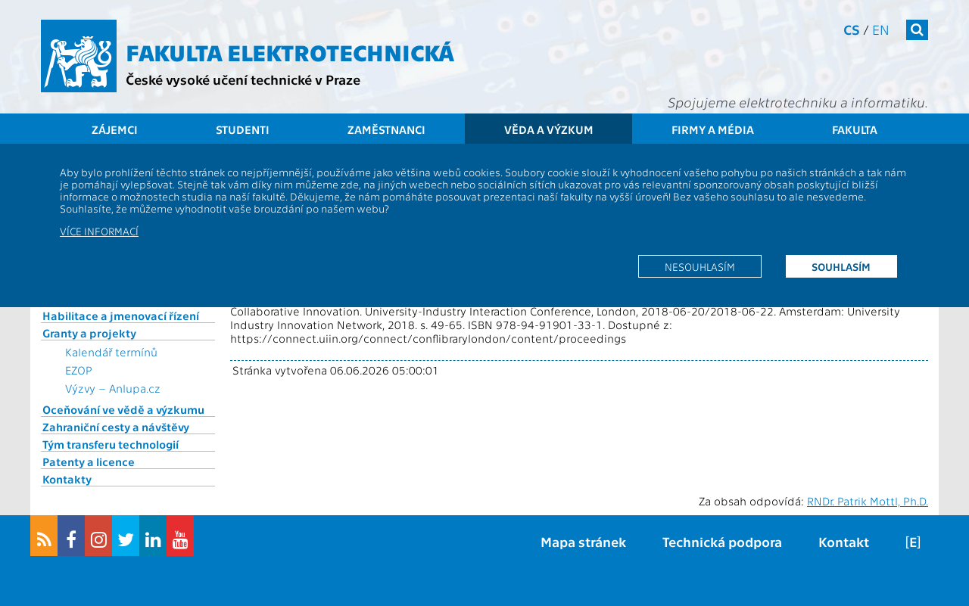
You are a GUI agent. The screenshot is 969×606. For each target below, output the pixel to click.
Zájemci (115, 129)
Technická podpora (722, 541)
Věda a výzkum (549, 129)
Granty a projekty (89, 333)
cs (851, 29)
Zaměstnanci (386, 129)
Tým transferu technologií (110, 444)
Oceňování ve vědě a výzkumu (123, 409)
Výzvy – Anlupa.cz (112, 388)
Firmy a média (712, 129)
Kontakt (843, 541)
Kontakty (67, 479)
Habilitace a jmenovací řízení (120, 315)
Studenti (243, 129)
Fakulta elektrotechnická (290, 51)
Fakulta (854, 129)
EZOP (78, 370)
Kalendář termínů (111, 352)
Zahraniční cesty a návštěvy (115, 427)
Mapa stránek (583, 541)
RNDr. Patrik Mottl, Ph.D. (867, 501)
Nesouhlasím (700, 266)
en (881, 29)
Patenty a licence (88, 461)
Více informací (99, 231)
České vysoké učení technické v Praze (243, 79)
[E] (913, 541)
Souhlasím (841, 266)
